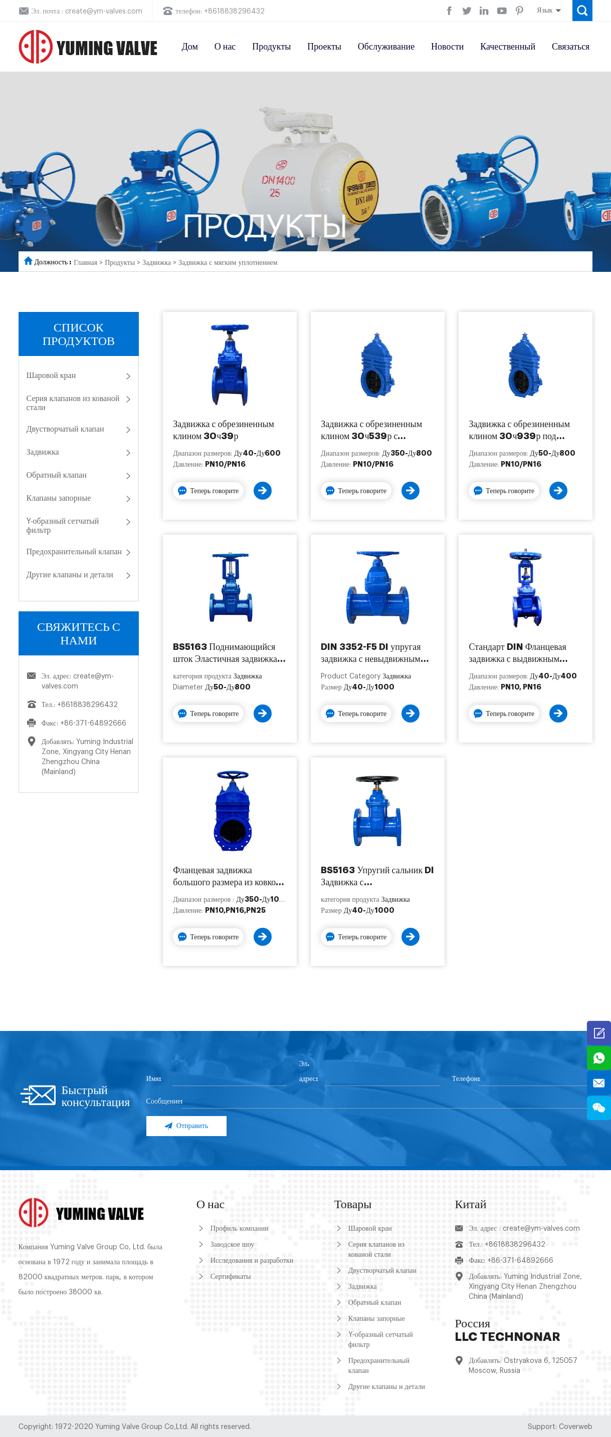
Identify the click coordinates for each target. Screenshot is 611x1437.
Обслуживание (386, 46)
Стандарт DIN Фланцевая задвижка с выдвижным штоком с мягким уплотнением (517, 653)
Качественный (507, 46)
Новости (447, 46)
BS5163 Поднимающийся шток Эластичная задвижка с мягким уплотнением (228, 653)
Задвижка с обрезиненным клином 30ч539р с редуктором (371, 431)
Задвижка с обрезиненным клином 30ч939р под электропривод (519, 431)
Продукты (271, 46)
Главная (85, 262)
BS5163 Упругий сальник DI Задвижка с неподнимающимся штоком (377, 877)
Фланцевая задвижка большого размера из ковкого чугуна (228, 877)
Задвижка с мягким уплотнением (228, 262)
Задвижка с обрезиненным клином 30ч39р (223, 430)
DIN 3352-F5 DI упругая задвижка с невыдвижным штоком (371, 653)
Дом (190, 46)
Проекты (324, 46)
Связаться (571, 46)
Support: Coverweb (560, 1426)
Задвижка (156, 262)
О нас (225, 46)
